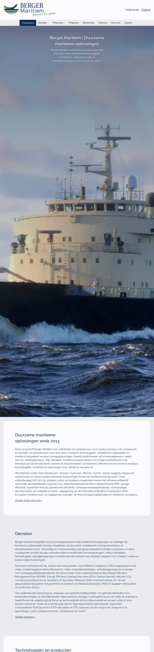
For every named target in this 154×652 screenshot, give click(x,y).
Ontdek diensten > (25, 617)
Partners (103, 23)
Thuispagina (28, 23)
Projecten (74, 23)
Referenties (88, 23)
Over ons (115, 23)
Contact (128, 23)
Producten (59, 22)
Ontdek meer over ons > (28, 500)
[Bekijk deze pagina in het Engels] (146, 10)
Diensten (43, 22)
